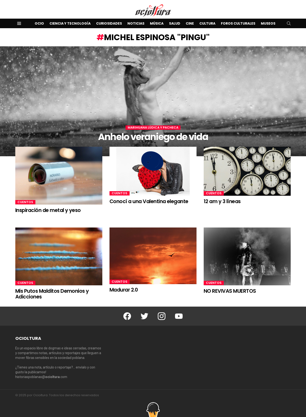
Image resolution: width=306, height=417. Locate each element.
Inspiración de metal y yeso (48, 210)
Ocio (39, 23)
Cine (190, 23)
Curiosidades (109, 23)
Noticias (135, 23)
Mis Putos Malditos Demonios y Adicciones (52, 293)
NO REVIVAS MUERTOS (230, 290)
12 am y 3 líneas (222, 201)
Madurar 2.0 (123, 289)
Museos (268, 23)
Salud (174, 23)
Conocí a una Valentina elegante (148, 201)
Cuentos (25, 202)
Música (157, 23)
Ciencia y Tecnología (70, 23)
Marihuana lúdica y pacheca (153, 127)
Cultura (207, 23)
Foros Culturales (238, 23)
